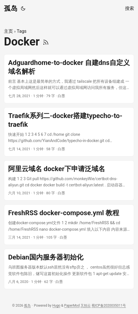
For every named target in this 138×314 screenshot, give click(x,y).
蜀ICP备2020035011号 (109, 306)
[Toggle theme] (23, 8)
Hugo (56, 306)
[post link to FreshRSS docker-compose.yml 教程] (69, 225)
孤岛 (10, 8)
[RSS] (46, 41)
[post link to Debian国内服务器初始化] (69, 269)
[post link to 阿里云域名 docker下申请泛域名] (69, 180)
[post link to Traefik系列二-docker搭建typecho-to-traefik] (69, 132)
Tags (22, 31)
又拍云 (86, 306)
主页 (8, 31)
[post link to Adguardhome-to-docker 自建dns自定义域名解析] (69, 78)
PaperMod (72, 306)
